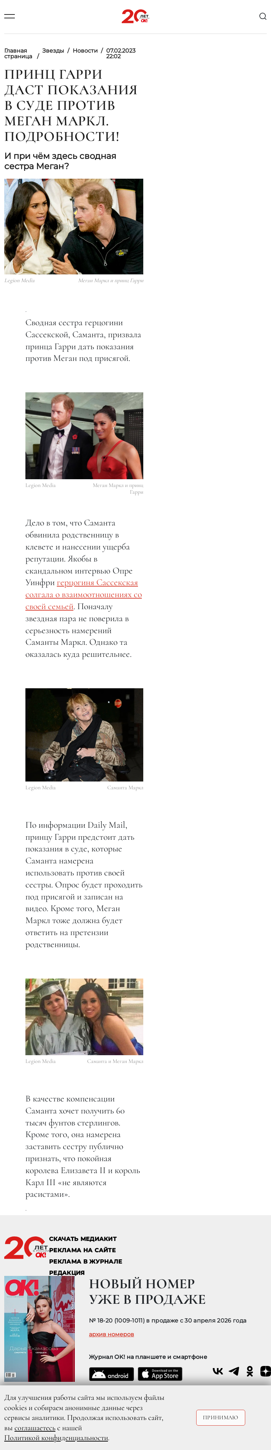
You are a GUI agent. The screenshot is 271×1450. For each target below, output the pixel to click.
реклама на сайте (82, 1250)
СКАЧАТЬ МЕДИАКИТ (82, 1239)
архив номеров (111, 1334)
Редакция (67, 1273)
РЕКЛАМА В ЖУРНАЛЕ (85, 1261)
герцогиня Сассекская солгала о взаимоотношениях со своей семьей (83, 594)
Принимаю (221, 1417)
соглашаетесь (34, 1427)
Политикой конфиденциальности (56, 1437)
